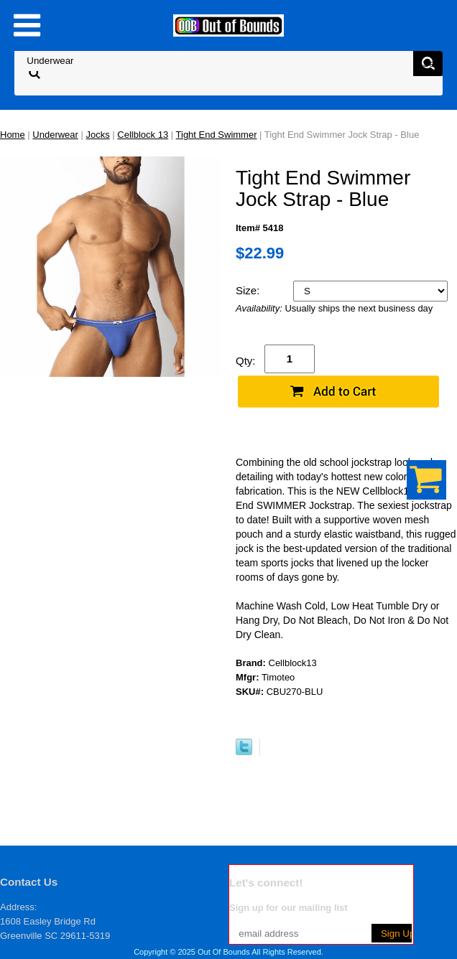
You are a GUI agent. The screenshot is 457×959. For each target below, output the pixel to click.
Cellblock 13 (142, 134)
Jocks (98, 134)
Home (12, 134)
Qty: (246, 361)
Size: (249, 290)
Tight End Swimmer (216, 134)
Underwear (55, 134)
